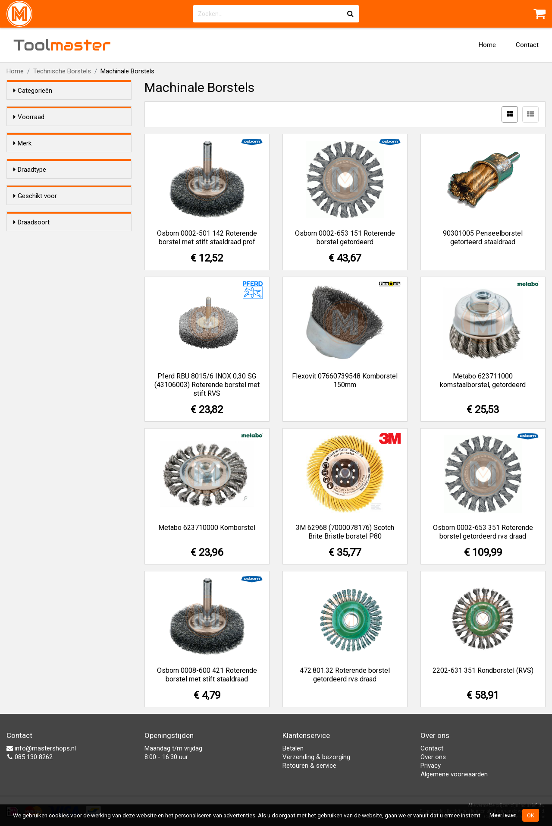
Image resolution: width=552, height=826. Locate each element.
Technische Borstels (62, 71)
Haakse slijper (50, 326)
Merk (22, 158)
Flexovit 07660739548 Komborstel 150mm (345, 380)
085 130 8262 (29, 757)
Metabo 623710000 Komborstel (206, 527)
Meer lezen (503, 814)
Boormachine (49, 337)
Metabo (41, 198)
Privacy (430, 765)
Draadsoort (31, 363)
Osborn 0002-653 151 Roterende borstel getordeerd (345, 237)
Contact (527, 45)
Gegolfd (41, 262)
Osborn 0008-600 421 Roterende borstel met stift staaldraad (207, 674)
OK (530, 815)
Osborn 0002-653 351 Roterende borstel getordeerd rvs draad (483, 531)
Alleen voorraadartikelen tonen (69, 133)
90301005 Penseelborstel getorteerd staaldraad (483, 237)
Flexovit (41, 186)
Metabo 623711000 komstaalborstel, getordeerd (483, 380)
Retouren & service (309, 765)
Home (487, 45)
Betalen (293, 748)
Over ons (433, 757)
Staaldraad (45, 379)
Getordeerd (46, 284)
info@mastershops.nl (41, 748)
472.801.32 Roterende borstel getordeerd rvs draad (345, 674)
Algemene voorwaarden (454, 774)
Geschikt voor (35, 310)
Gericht (40, 273)
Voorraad (28, 117)
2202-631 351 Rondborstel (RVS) (483, 670)
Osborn (41, 209)
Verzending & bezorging (316, 757)
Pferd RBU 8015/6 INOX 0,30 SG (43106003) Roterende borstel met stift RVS (207, 384)
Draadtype (29, 245)
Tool (62, 45)
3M (35, 175)
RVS (36, 390)
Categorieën (32, 90)
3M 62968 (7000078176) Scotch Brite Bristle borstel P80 (345, 531)
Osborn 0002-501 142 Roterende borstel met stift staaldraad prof (207, 237)
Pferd (38, 220)
